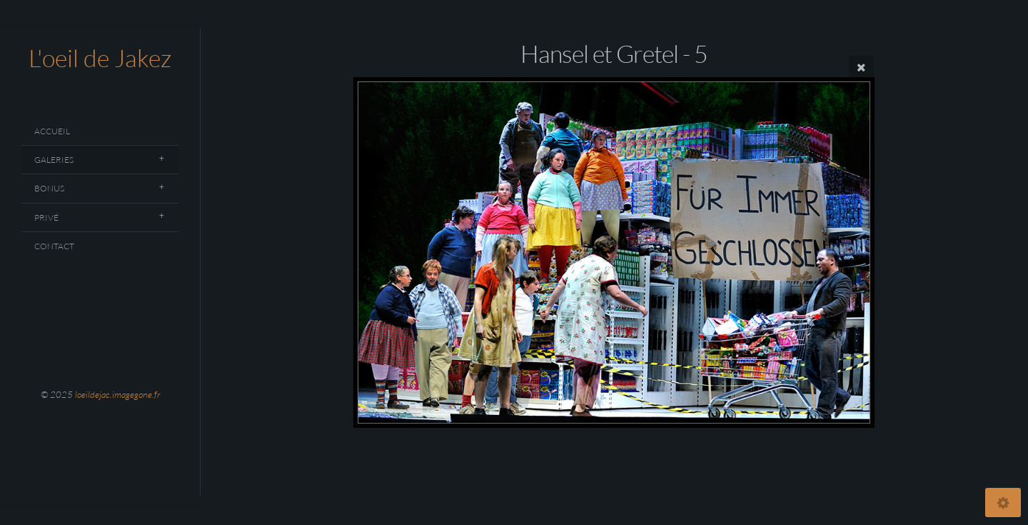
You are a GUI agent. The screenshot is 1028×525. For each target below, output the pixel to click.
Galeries (54, 159)
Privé (46, 217)
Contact (54, 246)
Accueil (52, 131)
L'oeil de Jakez (100, 58)
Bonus (49, 188)
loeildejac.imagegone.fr (117, 394)
